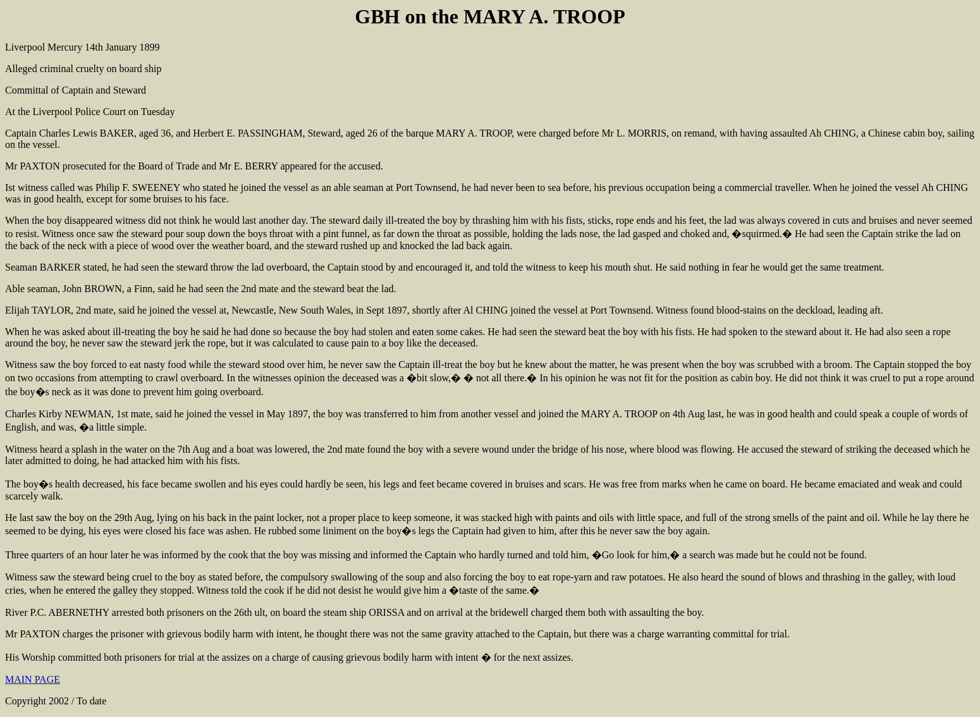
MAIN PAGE (32, 679)
